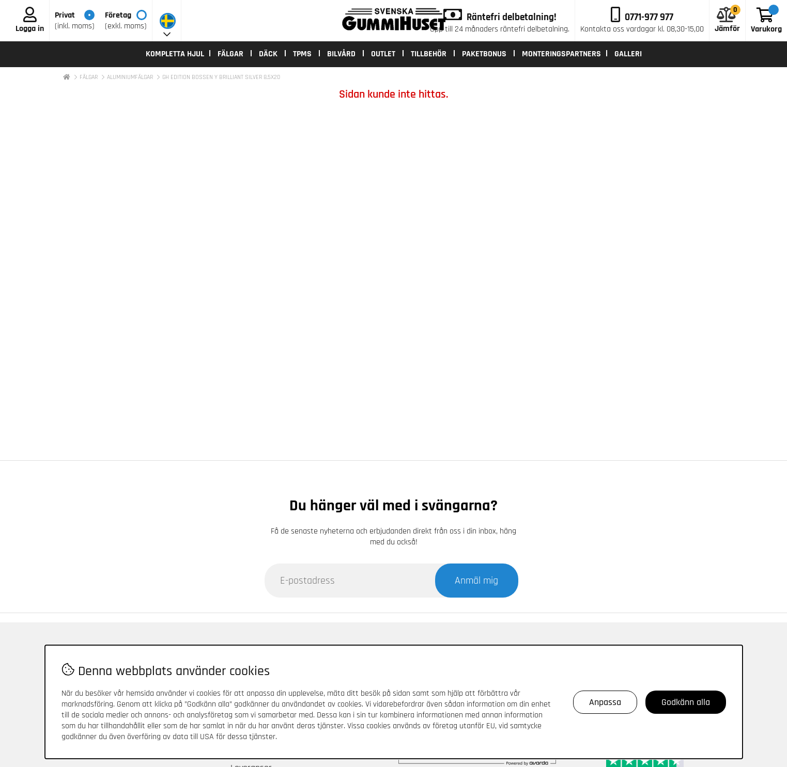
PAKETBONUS (484, 54)
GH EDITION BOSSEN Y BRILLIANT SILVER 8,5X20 (221, 77)
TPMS (302, 54)
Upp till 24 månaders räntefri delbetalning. (499, 29)
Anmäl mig (476, 580)
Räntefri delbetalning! (512, 17)
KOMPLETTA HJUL (175, 54)
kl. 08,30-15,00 (642, 29)
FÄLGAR (230, 54)
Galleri (628, 54)
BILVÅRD (341, 54)
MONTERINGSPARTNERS (561, 54)
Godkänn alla (685, 702)
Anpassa (605, 702)
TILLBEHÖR (428, 54)
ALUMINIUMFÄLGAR (130, 77)
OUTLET (383, 54)
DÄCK (268, 54)
